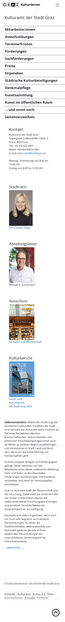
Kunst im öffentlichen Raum (29, 102)
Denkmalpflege (17, 87)
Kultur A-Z (39, 594)
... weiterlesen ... (13, 547)
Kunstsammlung (18, 95)
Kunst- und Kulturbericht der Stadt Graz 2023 (20, 402)
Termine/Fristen (18, 44)
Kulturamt (24, 594)
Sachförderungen (19, 58)
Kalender (10, 594)
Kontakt (30, 598)
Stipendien (14, 73)
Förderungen (15, 51)
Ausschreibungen (19, 36)
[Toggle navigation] (57, 5)
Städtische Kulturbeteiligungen (31, 80)
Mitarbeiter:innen (20, 29)
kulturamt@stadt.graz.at (31, 153)
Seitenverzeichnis (20, 117)
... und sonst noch (19, 109)
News (50, 594)
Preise (10, 66)
